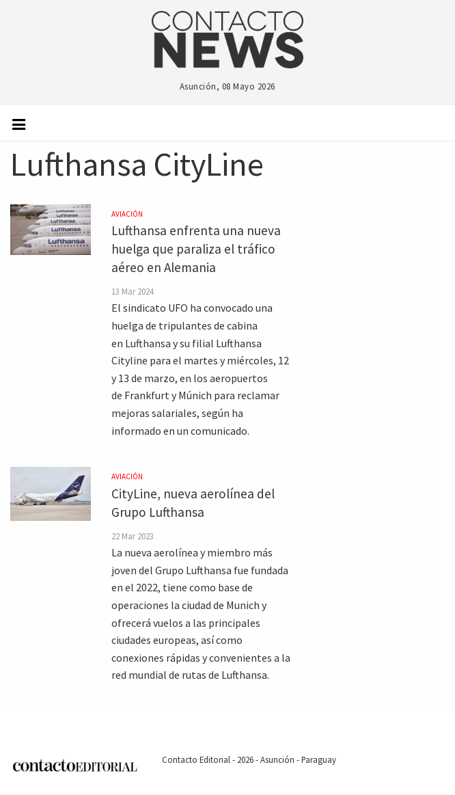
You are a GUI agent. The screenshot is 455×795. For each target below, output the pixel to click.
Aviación (127, 214)
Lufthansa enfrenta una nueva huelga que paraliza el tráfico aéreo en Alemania (196, 248)
